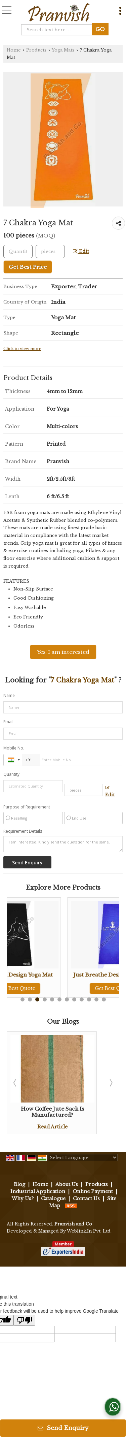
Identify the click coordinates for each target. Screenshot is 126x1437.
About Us (66, 1184)
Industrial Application (37, 1191)
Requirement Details (22, 831)
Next (110, 1082)
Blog (19, 1184)
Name (9, 695)
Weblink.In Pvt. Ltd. (89, 1231)
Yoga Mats (63, 50)
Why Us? (23, 1198)
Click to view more (22, 348)
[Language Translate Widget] (83, 1157)
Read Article (52, 1127)
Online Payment (93, 1191)
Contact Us (86, 1198)
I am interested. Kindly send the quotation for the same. (63, 844)
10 (89, 999)
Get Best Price (28, 267)
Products (36, 50)
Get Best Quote (52, 988)
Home (14, 50)
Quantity (11, 774)
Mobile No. (13, 748)
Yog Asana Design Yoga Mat (52, 974)
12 (104, 999)
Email (8, 722)
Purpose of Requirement (26, 807)
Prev (15, 1082)
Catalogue (53, 1198)
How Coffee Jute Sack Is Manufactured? (52, 1112)
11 (96, 999)
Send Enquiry (63, 1428)
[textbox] (58, 29)
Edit (81, 251)
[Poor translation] (24, 1320)
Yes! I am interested (63, 652)
